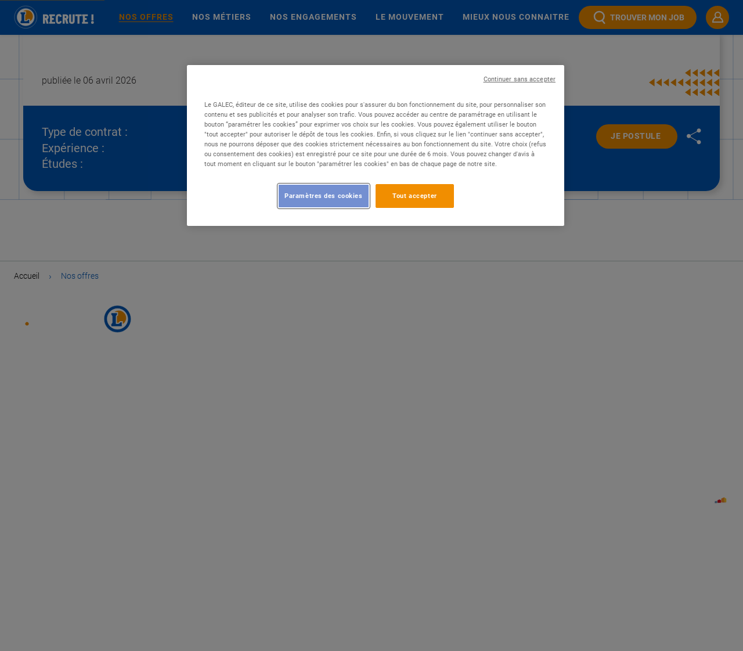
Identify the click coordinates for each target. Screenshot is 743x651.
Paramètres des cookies (323, 196)
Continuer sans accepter (520, 79)
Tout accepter (414, 196)
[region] (375, 145)
